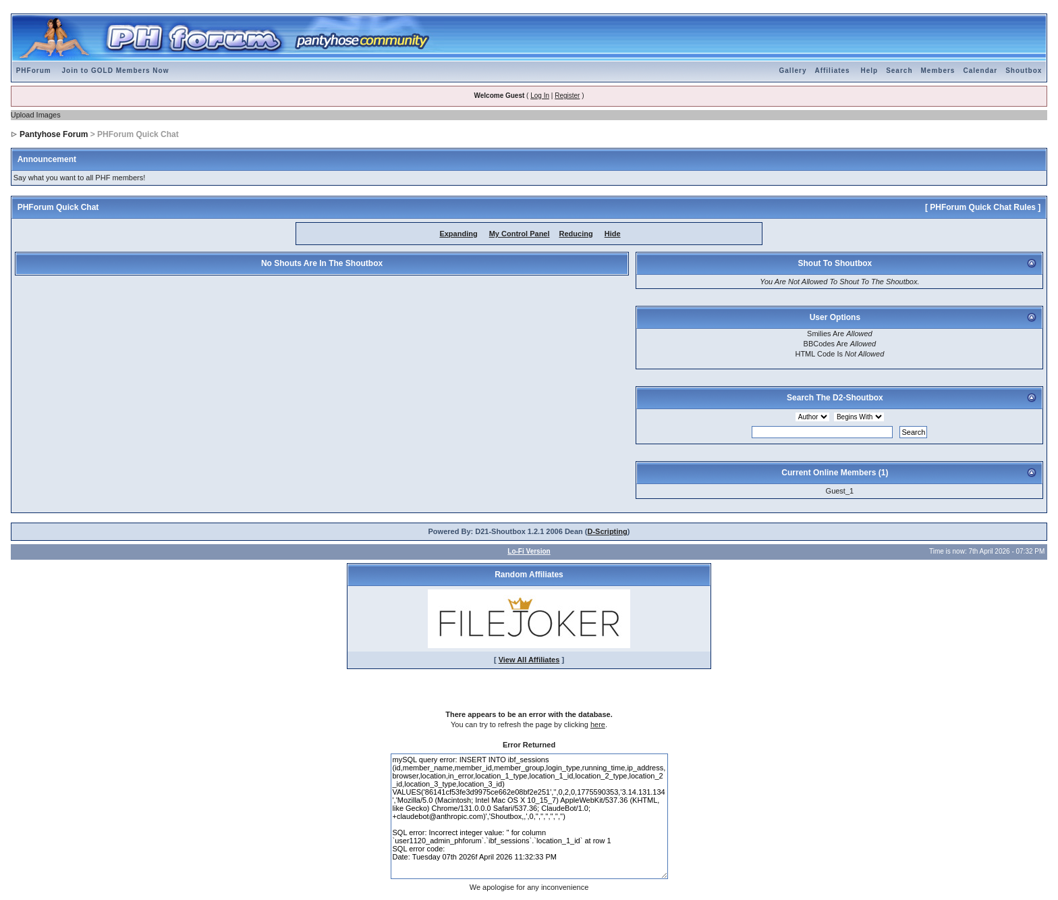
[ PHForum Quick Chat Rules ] (982, 207)
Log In (539, 95)
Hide (613, 234)
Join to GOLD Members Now (115, 70)
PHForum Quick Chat (58, 207)
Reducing (576, 234)
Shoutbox (1023, 70)
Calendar (980, 70)
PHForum (33, 70)
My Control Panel (519, 234)
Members (938, 70)
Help (869, 70)
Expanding (458, 234)
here (597, 724)
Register (567, 95)
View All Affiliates (529, 660)
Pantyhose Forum (54, 134)
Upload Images (36, 115)
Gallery (793, 70)
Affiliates (832, 70)
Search (899, 70)
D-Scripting (608, 531)
